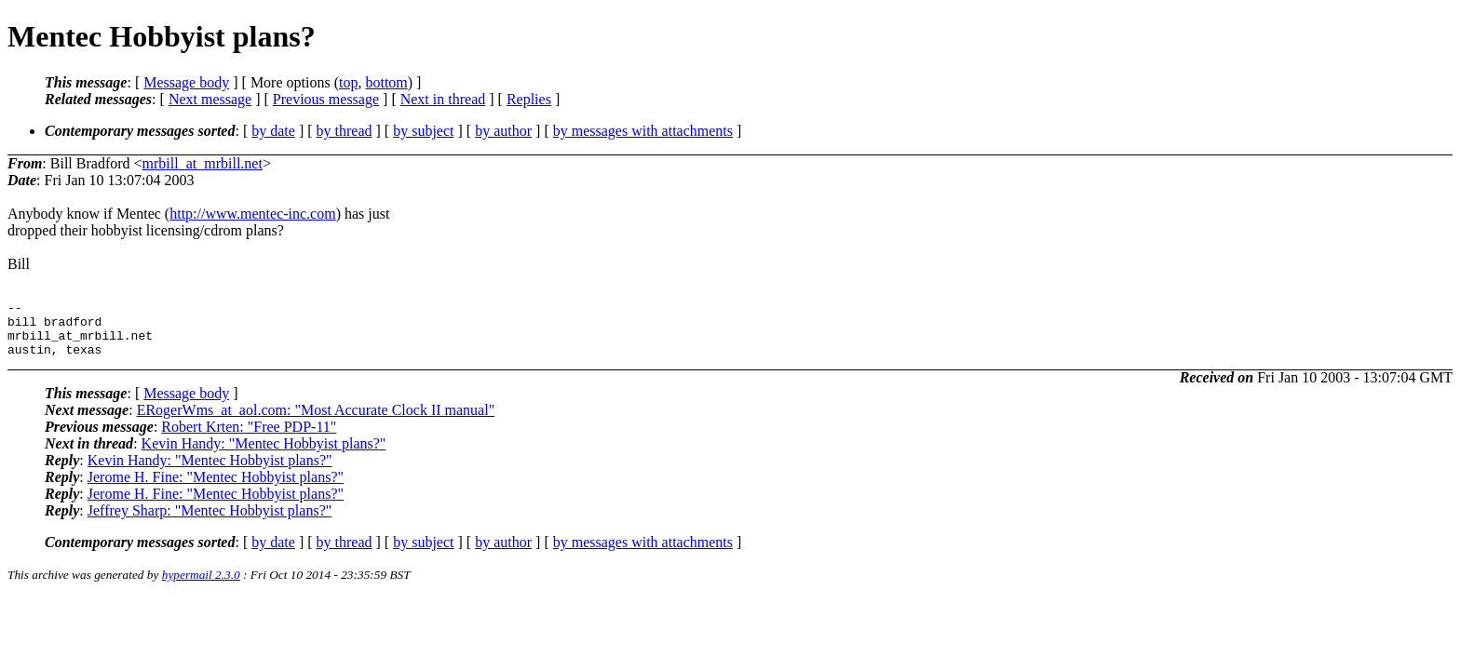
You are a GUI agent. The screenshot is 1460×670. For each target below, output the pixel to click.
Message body (186, 82)
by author (503, 131)
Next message (210, 99)
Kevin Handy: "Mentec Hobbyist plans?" (264, 454)
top (348, 82)
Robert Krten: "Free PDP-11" (248, 438)
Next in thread (443, 99)
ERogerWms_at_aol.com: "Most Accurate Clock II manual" (316, 421)
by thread (344, 131)
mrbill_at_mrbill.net (202, 163)
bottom (386, 82)
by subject (423, 131)
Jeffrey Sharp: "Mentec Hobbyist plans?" (209, 521)
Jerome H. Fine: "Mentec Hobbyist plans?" (216, 488)
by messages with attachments (643, 131)
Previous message (326, 99)
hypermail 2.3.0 (201, 586)
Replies (529, 99)
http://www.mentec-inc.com (252, 213)
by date (273, 131)
